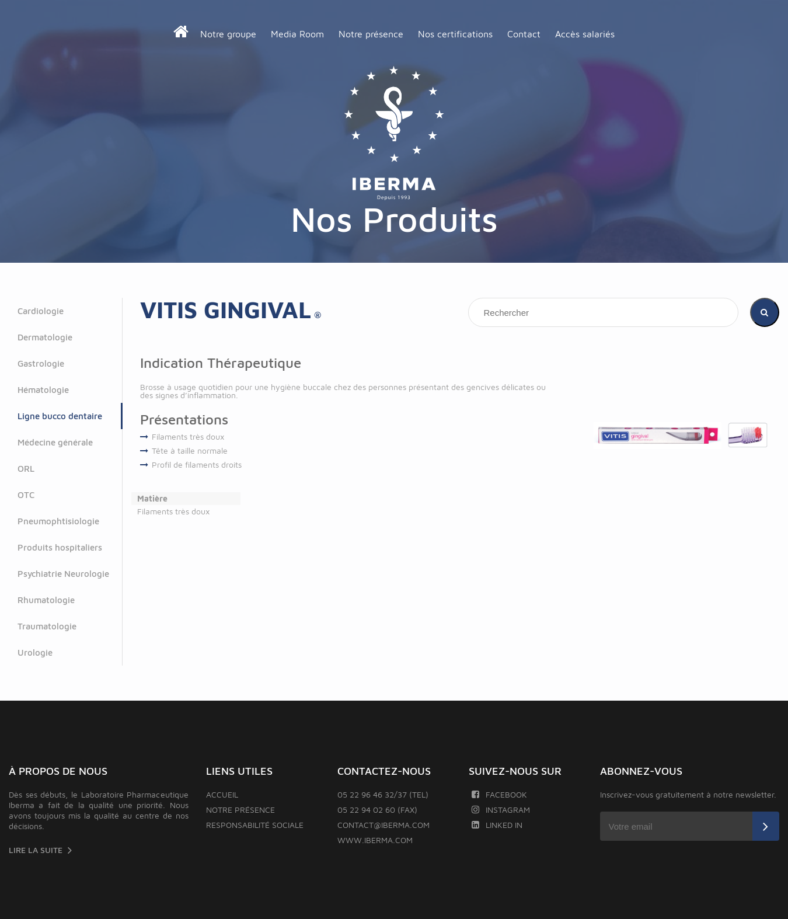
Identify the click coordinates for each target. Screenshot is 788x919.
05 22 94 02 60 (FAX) (377, 809)
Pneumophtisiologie (58, 521)
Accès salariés (585, 34)
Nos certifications (455, 34)
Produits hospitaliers (60, 547)
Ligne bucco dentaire (60, 416)
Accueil (222, 794)
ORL (26, 469)
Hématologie (43, 390)
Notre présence (371, 34)
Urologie (35, 652)
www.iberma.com (375, 840)
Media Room (297, 34)
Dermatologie (45, 337)
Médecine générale (55, 442)
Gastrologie (41, 363)
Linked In (497, 825)
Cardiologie (41, 311)
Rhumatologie (46, 600)
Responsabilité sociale (255, 825)
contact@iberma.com (383, 825)
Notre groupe (228, 34)
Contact (524, 34)
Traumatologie (47, 626)
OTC (26, 495)
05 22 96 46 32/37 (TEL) (382, 794)
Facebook (499, 794)
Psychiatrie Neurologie (63, 574)
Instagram (501, 809)
